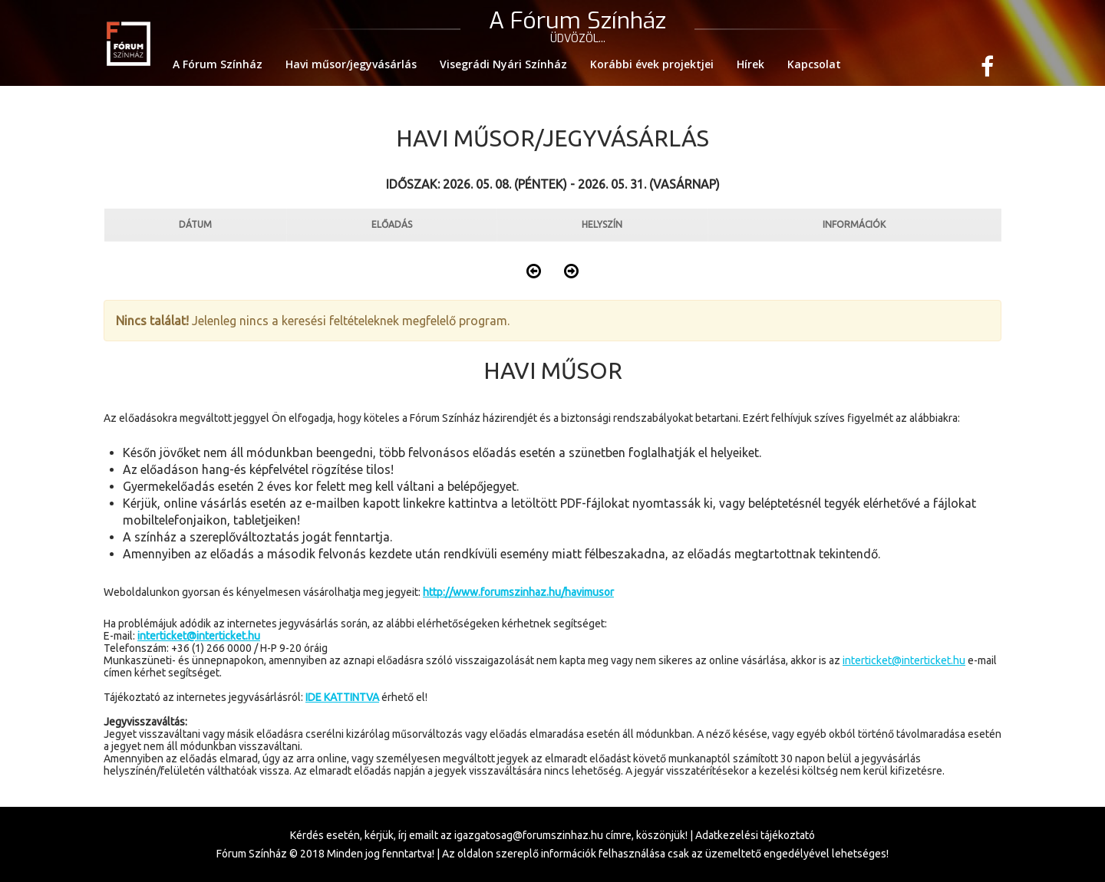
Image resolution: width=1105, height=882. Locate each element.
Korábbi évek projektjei (652, 64)
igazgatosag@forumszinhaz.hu (528, 835)
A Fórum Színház (217, 64)
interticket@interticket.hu (904, 660)
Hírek (750, 64)
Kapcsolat (814, 64)
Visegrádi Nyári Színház (503, 64)
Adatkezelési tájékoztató (755, 835)
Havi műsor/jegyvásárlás (351, 64)
